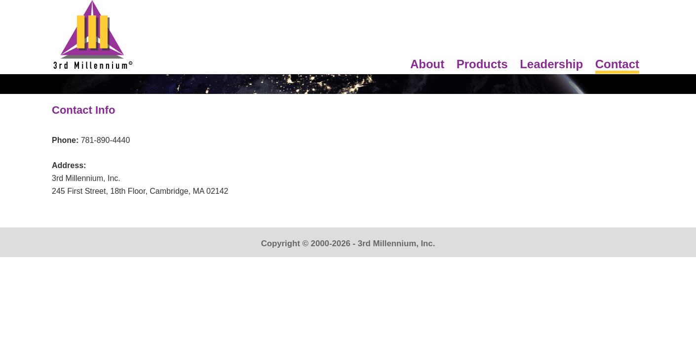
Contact (617, 64)
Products (482, 64)
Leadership (551, 64)
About (427, 64)
